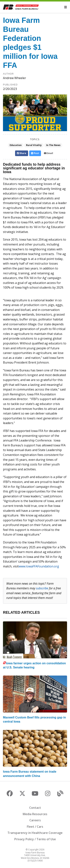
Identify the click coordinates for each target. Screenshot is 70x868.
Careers (35, 820)
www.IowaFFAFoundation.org (39, 566)
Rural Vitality (34, 145)
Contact (35, 808)
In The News (53, 145)
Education (16, 145)
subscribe (42, 588)
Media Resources (35, 814)
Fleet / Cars (35, 827)
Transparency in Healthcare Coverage (35, 833)
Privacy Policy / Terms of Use (35, 839)
